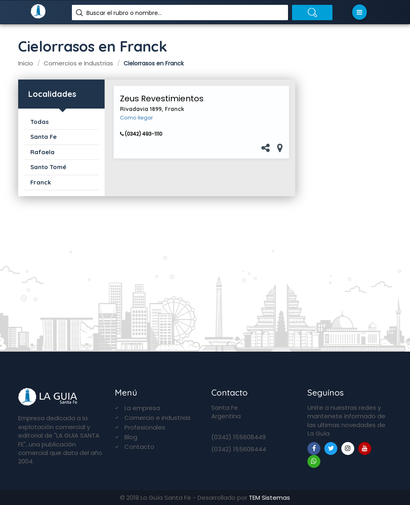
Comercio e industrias (157, 417)
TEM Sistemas (269, 497)
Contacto (139, 446)
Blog (130, 437)
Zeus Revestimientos (162, 98)
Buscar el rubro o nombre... (124, 13)
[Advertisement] (349, 206)
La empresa (142, 408)
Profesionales (144, 427)
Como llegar (136, 118)
